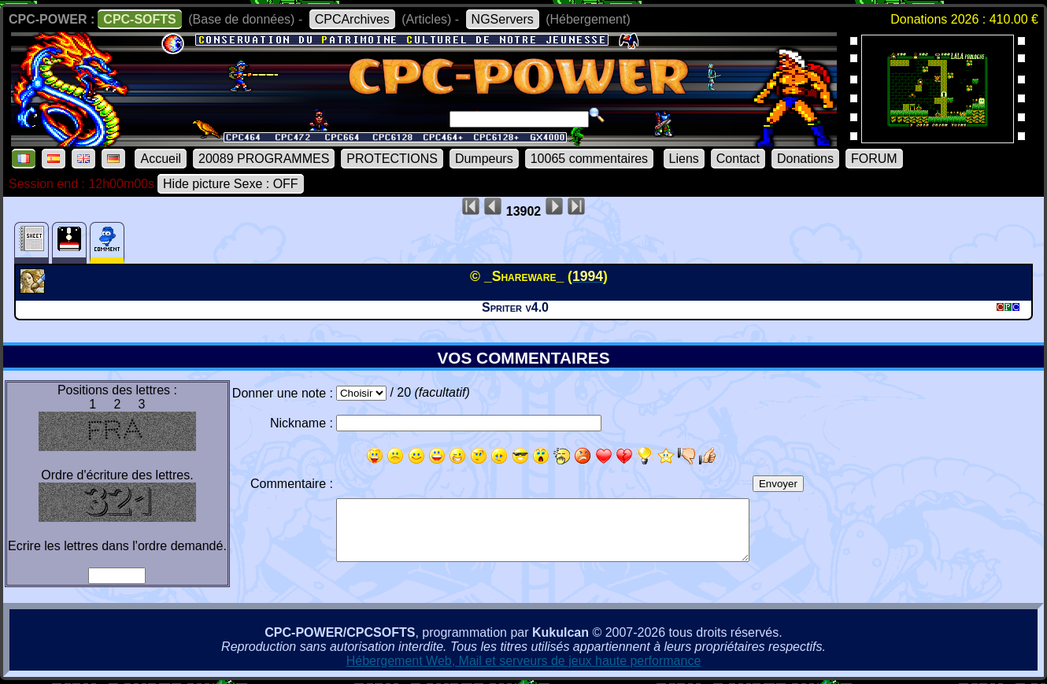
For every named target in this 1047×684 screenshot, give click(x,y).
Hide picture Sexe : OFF (230, 183)
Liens (684, 158)
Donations (805, 158)
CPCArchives (352, 19)
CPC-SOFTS (139, 19)
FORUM (874, 158)
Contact (738, 158)
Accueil (160, 158)
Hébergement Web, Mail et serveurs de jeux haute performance (523, 660)
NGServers (503, 19)
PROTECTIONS (392, 158)
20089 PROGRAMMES (263, 158)
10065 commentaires (589, 158)
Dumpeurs (484, 158)
